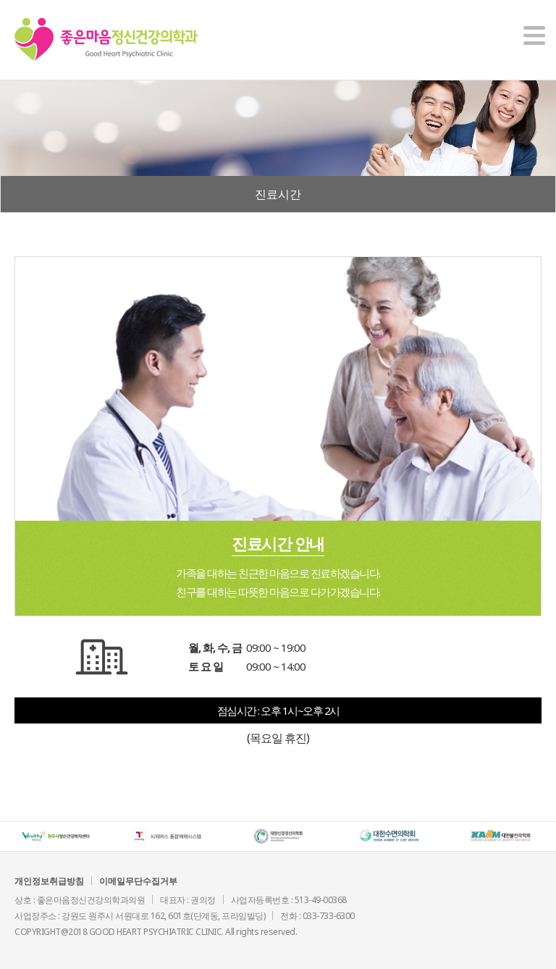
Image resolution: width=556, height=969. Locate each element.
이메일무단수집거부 (138, 881)
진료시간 (278, 194)
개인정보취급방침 (49, 881)
